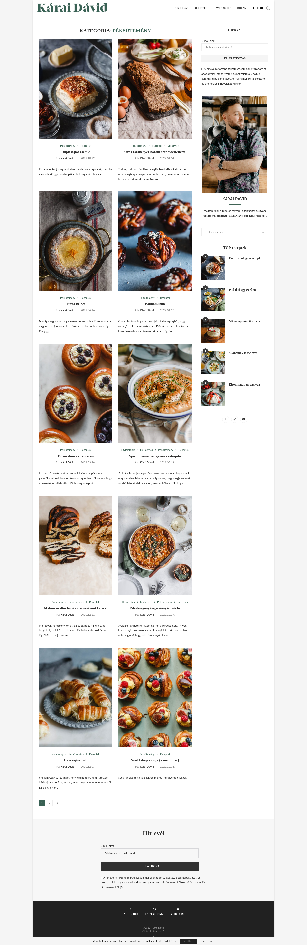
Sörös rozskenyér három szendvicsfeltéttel (155, 152)
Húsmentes (146, 449)
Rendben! (188, 941)
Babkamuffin (155, 304)
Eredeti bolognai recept (244, 258)
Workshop (223, 7)
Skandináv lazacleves (243, 353)
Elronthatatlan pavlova (244, 384)
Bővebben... (207, 941)
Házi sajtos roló (76, 760)
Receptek (201, 7)
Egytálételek (128, 449)
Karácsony (57, 602)
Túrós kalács (75, 304)
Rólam (242, 7)
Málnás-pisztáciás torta (244, 321)
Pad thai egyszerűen (242, 289)
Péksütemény (67, 145)
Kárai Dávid (68, 158)
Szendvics (173, 145)
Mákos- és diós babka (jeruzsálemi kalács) (75, 608)
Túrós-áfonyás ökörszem (75, 456)
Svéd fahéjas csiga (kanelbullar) (155, 760)
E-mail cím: (234, 45)
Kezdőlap (182, 7)
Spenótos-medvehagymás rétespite (155, 456)
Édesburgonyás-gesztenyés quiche (155, 608)
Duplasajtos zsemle (75, 152)
